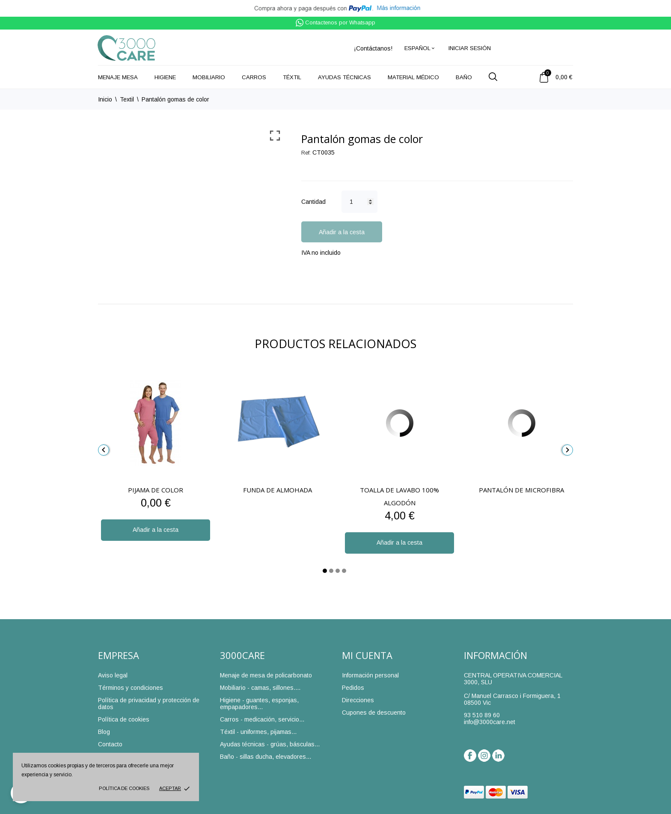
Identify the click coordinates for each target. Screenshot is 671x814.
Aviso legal (113, 675)
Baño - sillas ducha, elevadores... (265, 756)
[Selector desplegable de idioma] (420, 48)
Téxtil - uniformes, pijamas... (258, 731)
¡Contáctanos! (373, 48)
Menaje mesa (118, 77)
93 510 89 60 (482, 715)
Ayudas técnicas (344, 77)
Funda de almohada (277, 490)
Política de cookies (124, 788)
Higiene (165, 77)
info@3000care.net (489, 722)
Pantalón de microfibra (521, 490)
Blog (104, 731)
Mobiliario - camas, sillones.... (260, 687)
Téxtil (292, 77)
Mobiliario (209, 77)
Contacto (110, 744)
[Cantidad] (359, 202)
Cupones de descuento (374, 712)
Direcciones (358, 700)
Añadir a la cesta (342, 232)
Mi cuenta (367, 655)
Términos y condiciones (130, 687)
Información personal (370, 675)
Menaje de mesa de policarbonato (266, 675)
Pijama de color (155, 490)
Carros (254, 77)
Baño (464, 77)
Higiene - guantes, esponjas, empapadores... (259, 703)
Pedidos (353, 687)
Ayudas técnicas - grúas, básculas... (270, 744)
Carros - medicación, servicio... (262, 719)
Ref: (306, 153)
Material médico (413, 77)
